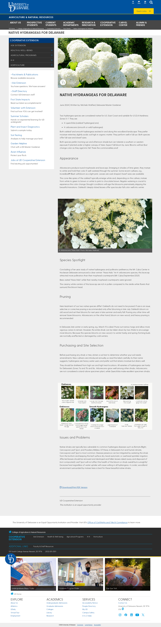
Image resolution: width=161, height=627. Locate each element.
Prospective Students (34, 23)
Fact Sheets (67, 28)
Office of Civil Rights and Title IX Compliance (107, 522)
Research (50, 616)
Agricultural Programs (23, 55)
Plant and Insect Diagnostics (25, 126)
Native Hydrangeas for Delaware (83, 28)
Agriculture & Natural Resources (31, 17)
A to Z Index (87, 616)
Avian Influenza (18, 151)
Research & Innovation (89, 23)
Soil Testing (16, 135)
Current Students (51, 23)
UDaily (13, 609)
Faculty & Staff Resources (43, 546)
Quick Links (141, 11)
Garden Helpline (19, 143)
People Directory (89, 606)
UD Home (12, 28)
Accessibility (97, 625)
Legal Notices (88, 625)
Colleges (50, 609)
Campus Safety (88, 612)
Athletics (14, 606)
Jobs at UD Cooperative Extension (28, 160)
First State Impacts (20, 99)
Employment (15, 616)
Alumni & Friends (141, 23)
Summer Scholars (19, 116)
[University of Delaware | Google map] (123, 609)
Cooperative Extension (108, 23)
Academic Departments (70, 23)
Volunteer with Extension (23, 107)
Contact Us (122, 603)
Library (49, 612)
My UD (85, 609)
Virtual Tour (15, 612)
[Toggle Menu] (52, 50)
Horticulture (18, 65)
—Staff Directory (19, 91)
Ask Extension (18, 45)
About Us (15, 22)
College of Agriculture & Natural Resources (31, 28)
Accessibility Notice (90, 603)
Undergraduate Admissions (57, 603)
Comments (80, 625)
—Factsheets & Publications (24, 74)
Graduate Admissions (55, 606)
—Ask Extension (18, 82)
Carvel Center (123, 23)
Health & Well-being (22, 50)
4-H (12, 60)
